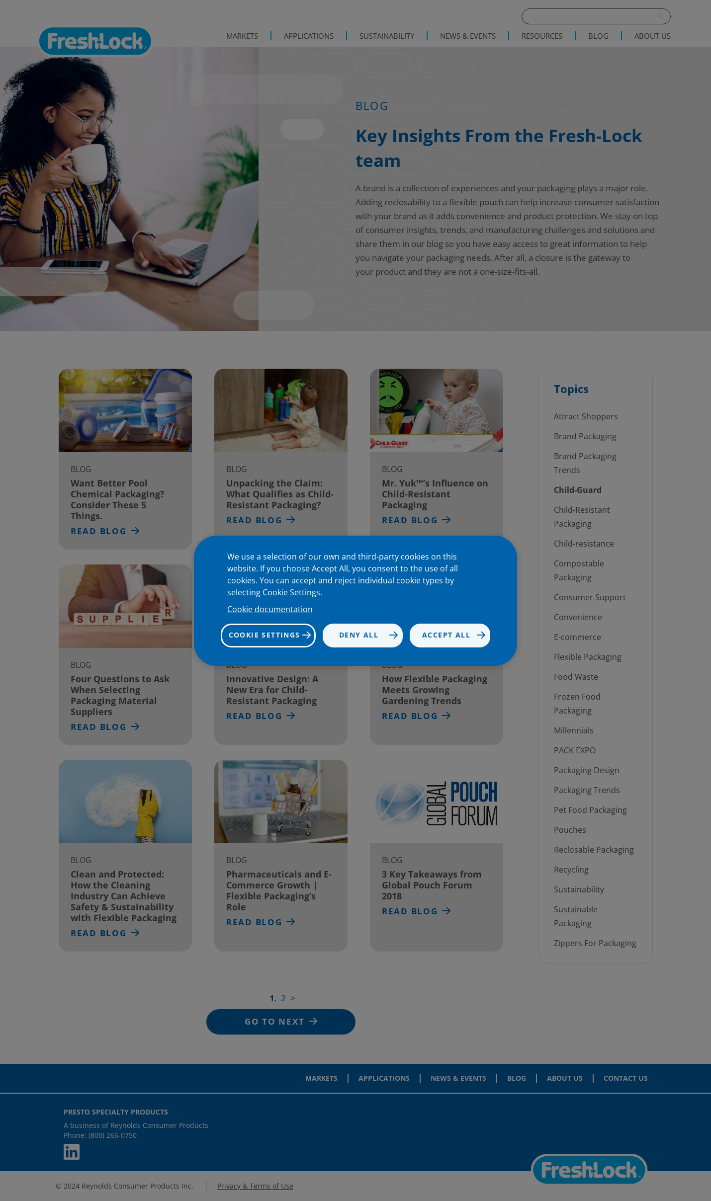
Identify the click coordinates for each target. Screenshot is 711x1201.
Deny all (358, 635)
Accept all (446, 635)
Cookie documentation (270, 609)
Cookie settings (264, 635)
